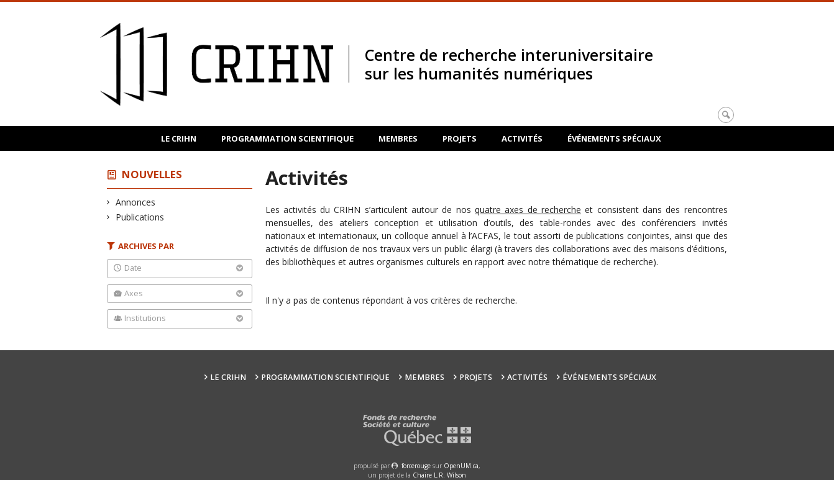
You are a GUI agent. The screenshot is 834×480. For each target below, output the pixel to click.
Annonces (135, 202)
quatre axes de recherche (528, 209)
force (416, 465)
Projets (459, 138)
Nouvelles (152, 174)
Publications (140, 217)
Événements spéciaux (614, 138)
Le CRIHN (178, 138)
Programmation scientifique (287, 138)
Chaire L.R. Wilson (439, 475)
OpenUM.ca (461, 465)
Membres (398, 138)
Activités (522, 138)
